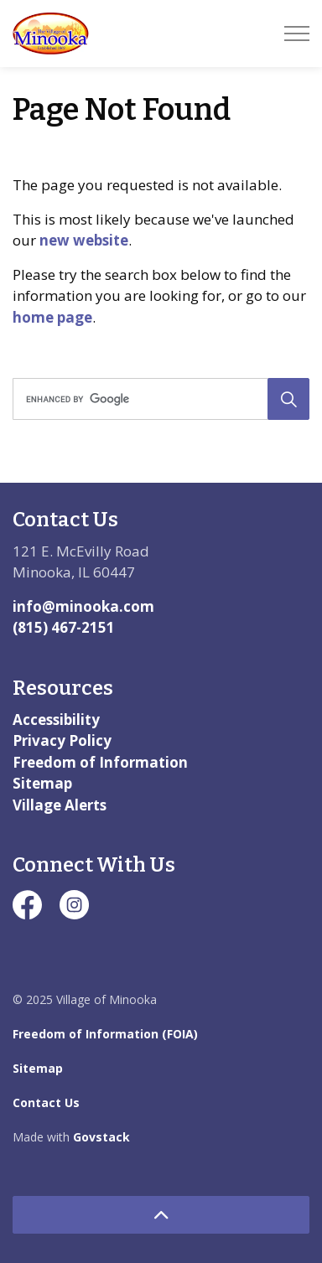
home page (52, 317)
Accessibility (56, 719)
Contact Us (46, 1102)
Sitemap (42, 783)
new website (83, 240)
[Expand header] (297, 33)
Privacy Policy (62, 740)
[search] (159, 399)
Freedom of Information (100, 762)
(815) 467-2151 (64, 627)
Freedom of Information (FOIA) (105, 1034)
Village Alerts (59, 805)
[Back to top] (161, 1215)
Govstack (101, 1137)
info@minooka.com (83, 606)
